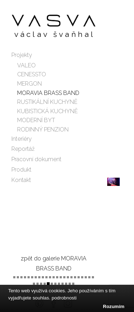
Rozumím (113, 306)
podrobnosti (64, 298)
